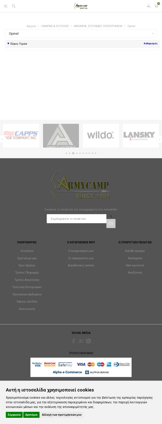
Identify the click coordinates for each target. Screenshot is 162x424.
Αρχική (31, 26)
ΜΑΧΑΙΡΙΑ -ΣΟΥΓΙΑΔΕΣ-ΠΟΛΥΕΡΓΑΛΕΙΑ (98, 26)
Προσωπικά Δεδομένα (26, 294)
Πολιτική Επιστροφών (26, 287)
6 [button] (83, 153)
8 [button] (89, 153)
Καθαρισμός (151, 43)
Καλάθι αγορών (135, 251)
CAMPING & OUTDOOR (55, 26)
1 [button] (66, 153)
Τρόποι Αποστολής (27, 280)
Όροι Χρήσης (27, 265)
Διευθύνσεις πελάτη (81, 265)
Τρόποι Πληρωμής (27, 272)
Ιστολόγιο (27, 251)
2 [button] (69, 153)
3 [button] (73, 153)
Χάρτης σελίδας (27, 301)
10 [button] (95, 153)
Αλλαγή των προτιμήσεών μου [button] (62, 414)
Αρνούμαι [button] (31, 414)
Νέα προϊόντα (135, 265)
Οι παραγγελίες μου (81, 258)
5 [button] (80, 153)
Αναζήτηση (135, 272)
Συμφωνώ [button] (14, 414)
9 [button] (92, 153)
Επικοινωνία (27, 309)
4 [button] (77, 153)
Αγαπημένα (135, 258)
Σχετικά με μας (27, 258)
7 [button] (86, 153)
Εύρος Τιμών (18, 43)
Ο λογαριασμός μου (81, 251)
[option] (21, 136)
